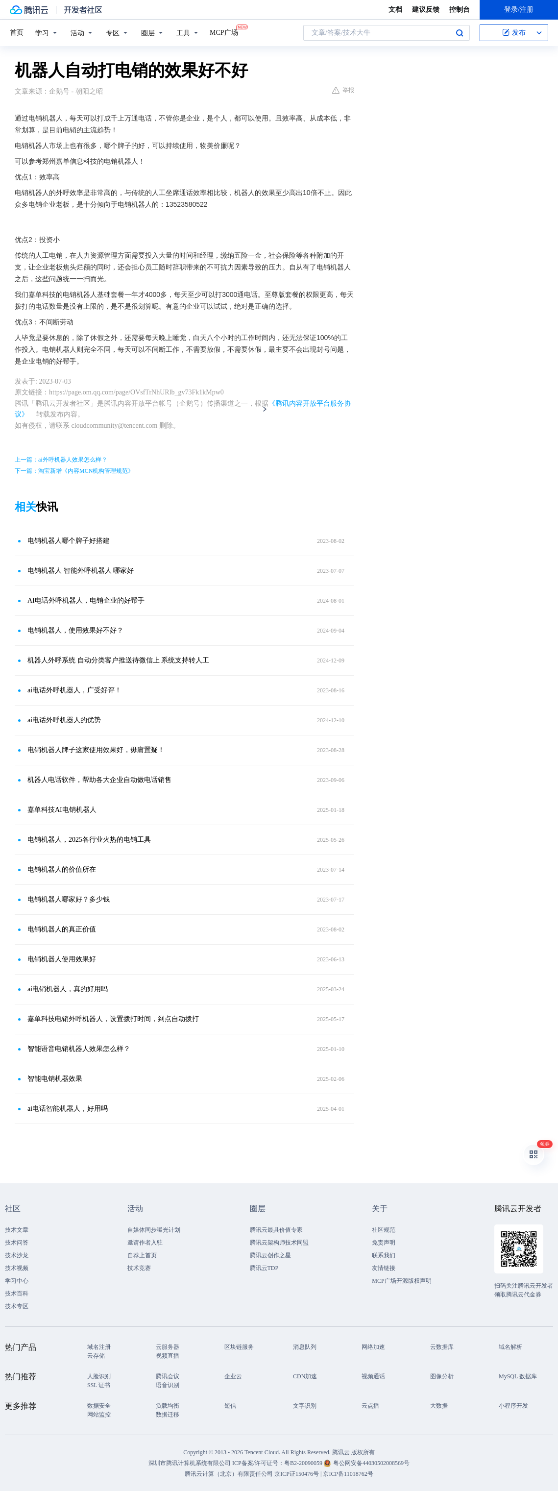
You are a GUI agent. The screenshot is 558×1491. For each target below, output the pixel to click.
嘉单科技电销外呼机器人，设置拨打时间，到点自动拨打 (113, 1019)
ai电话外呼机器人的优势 (64, 720)
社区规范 (383, 1229)
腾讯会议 (167, 1376)
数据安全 (99, 1405)
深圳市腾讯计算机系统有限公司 (189, 1463)
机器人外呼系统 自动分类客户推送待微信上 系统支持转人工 (118, 660)
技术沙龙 (16, 1255)
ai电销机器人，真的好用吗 (67, 989)
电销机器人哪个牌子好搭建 (68, 540)
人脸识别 (99, 1376)
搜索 (459, 33)
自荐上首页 (142, 1255)
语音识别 (167, 1385)
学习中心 (16, 1280)
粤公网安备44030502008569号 (371, 1463)
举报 (343, 90)
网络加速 (373, 1347)
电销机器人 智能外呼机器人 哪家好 (80, 570)
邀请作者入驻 (145, 1242)
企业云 (233, 1376)
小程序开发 (513, 1405)
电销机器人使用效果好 (61, 959)
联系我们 (383, 1255)
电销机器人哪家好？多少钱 (68, 899)
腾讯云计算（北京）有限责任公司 (229, 1473)
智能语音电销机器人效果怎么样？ (78, 1048)
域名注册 (99, 1347)
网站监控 (99, 1414)
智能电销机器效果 (54, 1078)
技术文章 (16, 1229)
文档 (395, 9)
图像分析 (442, 1376)
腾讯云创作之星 (270, 1255)
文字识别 (304, 1405)
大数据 (439, 1405)
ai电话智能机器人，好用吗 (67, 1108)
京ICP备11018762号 (348, 1473)
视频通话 (373, 1376)
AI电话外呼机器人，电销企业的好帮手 (86, 600)
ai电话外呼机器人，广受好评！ (74, 690)
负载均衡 (167, 1405)
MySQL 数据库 (518, 1376)
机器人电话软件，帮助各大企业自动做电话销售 (99, 779)
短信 (230, 1405)
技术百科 (16, 1293)
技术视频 (16, 1268)
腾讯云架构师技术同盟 (279, 1242)
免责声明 (383, 1242)
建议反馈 (425, 9)
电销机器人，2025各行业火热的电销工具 (89, 839)
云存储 (96, 1355)
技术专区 (16, 1306)
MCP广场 (224, 31)
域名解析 (510, 1347)
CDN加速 (305, 1376)
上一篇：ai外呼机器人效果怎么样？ (61, 459)
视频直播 (167, 1355)
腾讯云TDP (264, 1268)
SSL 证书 (98, 1385)
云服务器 (167, 1347)
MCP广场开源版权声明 (401, 1280)
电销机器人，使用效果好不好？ (75, 630)
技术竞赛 (139, 1268)
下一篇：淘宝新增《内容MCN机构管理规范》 (74, 470)
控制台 (459, 9)
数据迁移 (167, 1414)
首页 (17, 32)
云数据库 (442, 1347)
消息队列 (304, 1347)
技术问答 (16, 1242)
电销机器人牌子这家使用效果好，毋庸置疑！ (96, 750)
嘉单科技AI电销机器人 (62, 809)
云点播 (370, 1405)
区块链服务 (239, 1347)
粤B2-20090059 (304, 1463)
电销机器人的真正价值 (61, 929)
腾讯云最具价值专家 (276, 1229)
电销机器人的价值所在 (61, 869)
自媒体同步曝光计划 (153, 1229)
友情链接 (383, 1268)
